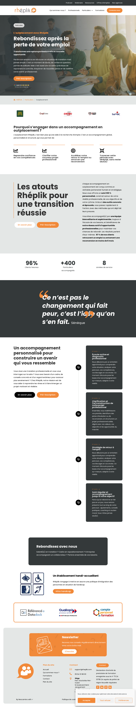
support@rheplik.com (83, 669)
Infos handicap (63, 591)
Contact (102, 665)
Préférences (124, 700)
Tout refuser (105, 700)
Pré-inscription (24, 78)
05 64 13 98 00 (80, 674)
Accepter (86, 700)
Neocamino (23, 699)
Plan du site (47, 682)
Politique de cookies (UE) (72, 699)
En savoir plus (25, 224)
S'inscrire (69, 651)
